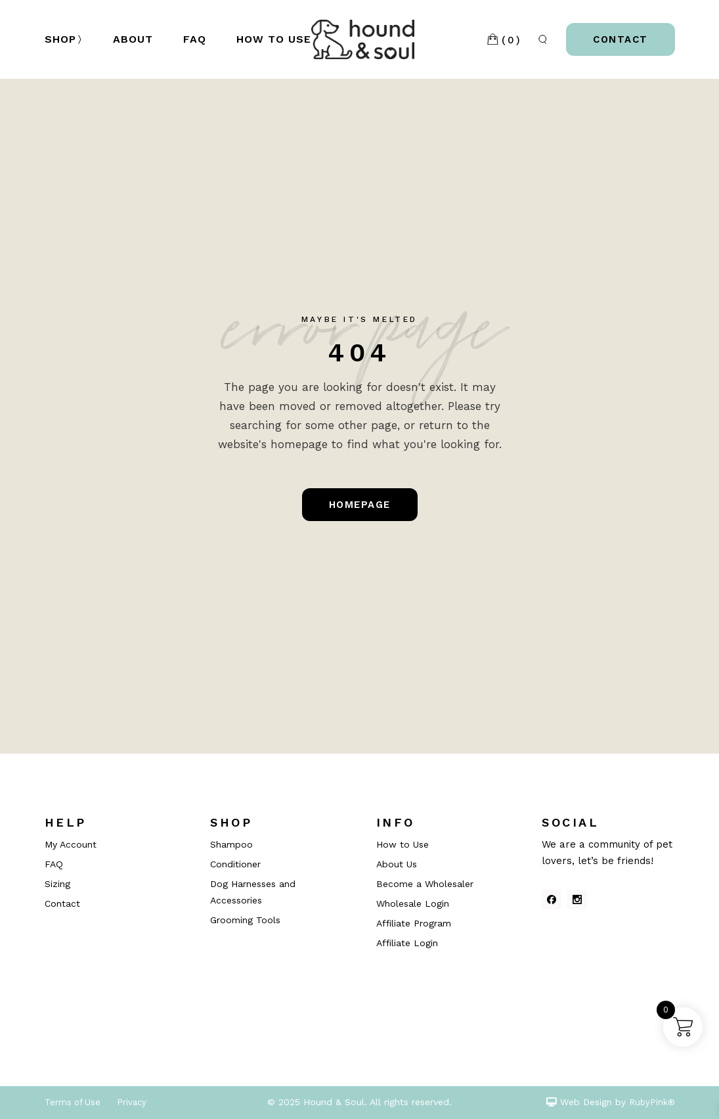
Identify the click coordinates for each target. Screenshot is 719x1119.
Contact (62, 903)
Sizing (57, 884)
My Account (71, 844)
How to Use (402, 844)
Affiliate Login (407, 943)
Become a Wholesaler (424, 884)
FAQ (54, 864)
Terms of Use (72, 1102)
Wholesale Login (412, 903)
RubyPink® (652, 1102)
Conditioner (235, 864)
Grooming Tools (245, 920)
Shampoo (231, 844)
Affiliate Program (413, 923)
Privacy (131, 1102)
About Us (396, 864)
